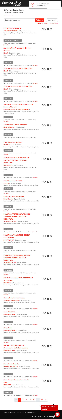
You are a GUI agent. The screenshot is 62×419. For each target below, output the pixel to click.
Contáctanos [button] (9, 412)
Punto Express (8, 199)
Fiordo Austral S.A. (9, 314)
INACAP (6, 53)
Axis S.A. (6, 183)
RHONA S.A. (7, 145)
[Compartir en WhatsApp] (51, 29)
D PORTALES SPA (9, 240)
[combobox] (52, 20)
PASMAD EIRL (8, 283)
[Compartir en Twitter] (45, 29)
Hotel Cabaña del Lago (11, 366)
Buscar (39, 20)
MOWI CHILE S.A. (9, 127)
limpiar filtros (42, 23)
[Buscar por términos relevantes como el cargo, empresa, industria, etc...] (19, 20)
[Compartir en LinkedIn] (48, 29)
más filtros (54, 23)
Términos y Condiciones (26, 412)
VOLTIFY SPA (7, 165)
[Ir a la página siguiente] (46, 400)
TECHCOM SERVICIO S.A (11, 31)
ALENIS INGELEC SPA (10, 222)
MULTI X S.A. (7, 385)
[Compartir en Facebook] (43, 29)
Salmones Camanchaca (11, 300)
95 (42, 399)
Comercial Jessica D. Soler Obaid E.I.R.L (16, 109)
